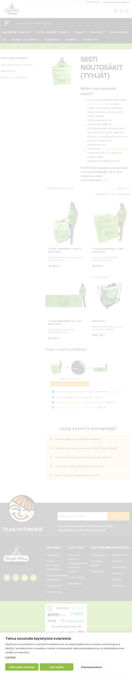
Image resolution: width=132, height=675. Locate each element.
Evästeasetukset (73, 667)
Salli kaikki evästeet (19, 667)
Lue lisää (10, 657)
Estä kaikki (47, 667)
